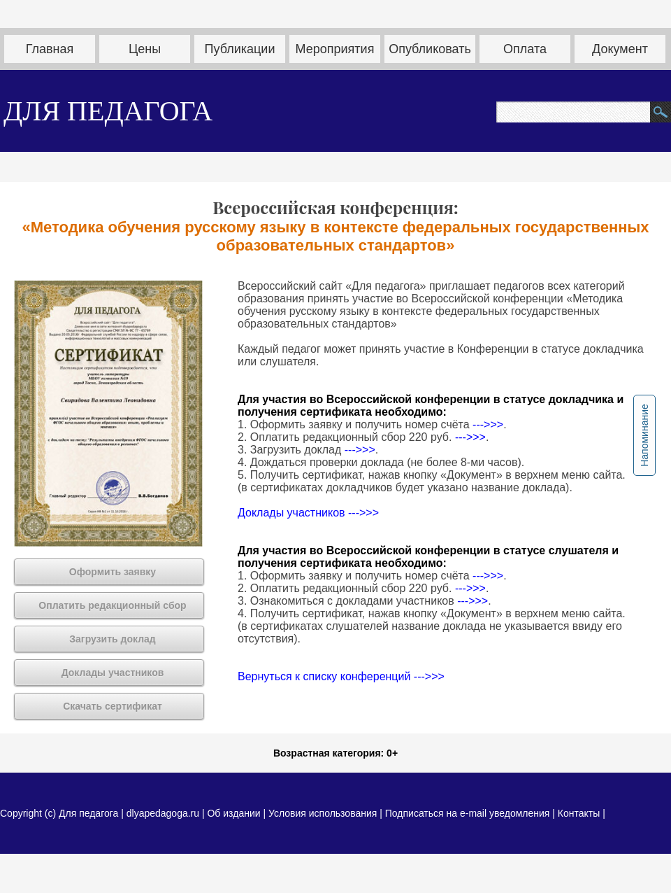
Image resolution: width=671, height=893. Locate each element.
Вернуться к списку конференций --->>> (341, 676)
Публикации (240, 49)
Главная (50, 49)
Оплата (525, 49)
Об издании (233, 813)
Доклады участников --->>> (308, 513)
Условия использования (322, 813)
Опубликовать (430, 49)
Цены (145, 49)
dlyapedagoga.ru (164, 813)
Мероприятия (335, 49)
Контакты (579, 813)
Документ (620, 49)
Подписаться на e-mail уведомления (467, 813)
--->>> (487, 424)
